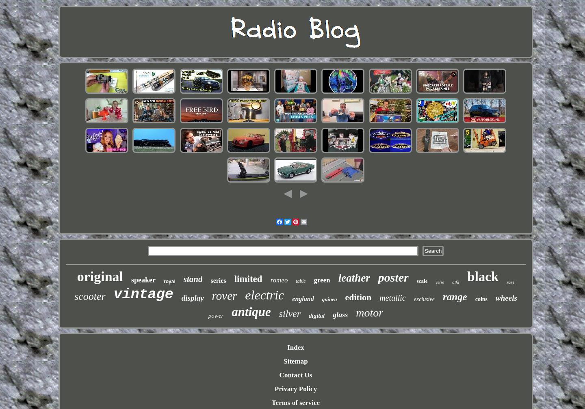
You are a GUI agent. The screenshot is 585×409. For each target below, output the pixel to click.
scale (422, 281)
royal (170, 281)
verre (440, 282)
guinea (329, 299)
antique (251, 312)
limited (248, 279)
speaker (143, 280)
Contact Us (296, 375)
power (216, 315)
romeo (279, 280)
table (301, 281)
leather (354, 278)
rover (224, 295)
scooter (90, 296)
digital (317, 315)
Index (295, 347)
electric (264, 295)
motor (369, 312)
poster (393, 277)
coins (481, 299)
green (322, 280)
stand (193, 279)
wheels (506, 298)
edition (358, 297)
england (303, 298)
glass (340, 315)
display (193, 298)
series (218, 280)
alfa (455, 282)
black (482, 276)
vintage (143, 294)
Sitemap (296, 361)
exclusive (424, 299)
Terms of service (296, 403)
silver (290, 313)
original (100, 276)
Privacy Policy (296, 389)
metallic (392, 297)
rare (510, 282)
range (455, 296)
